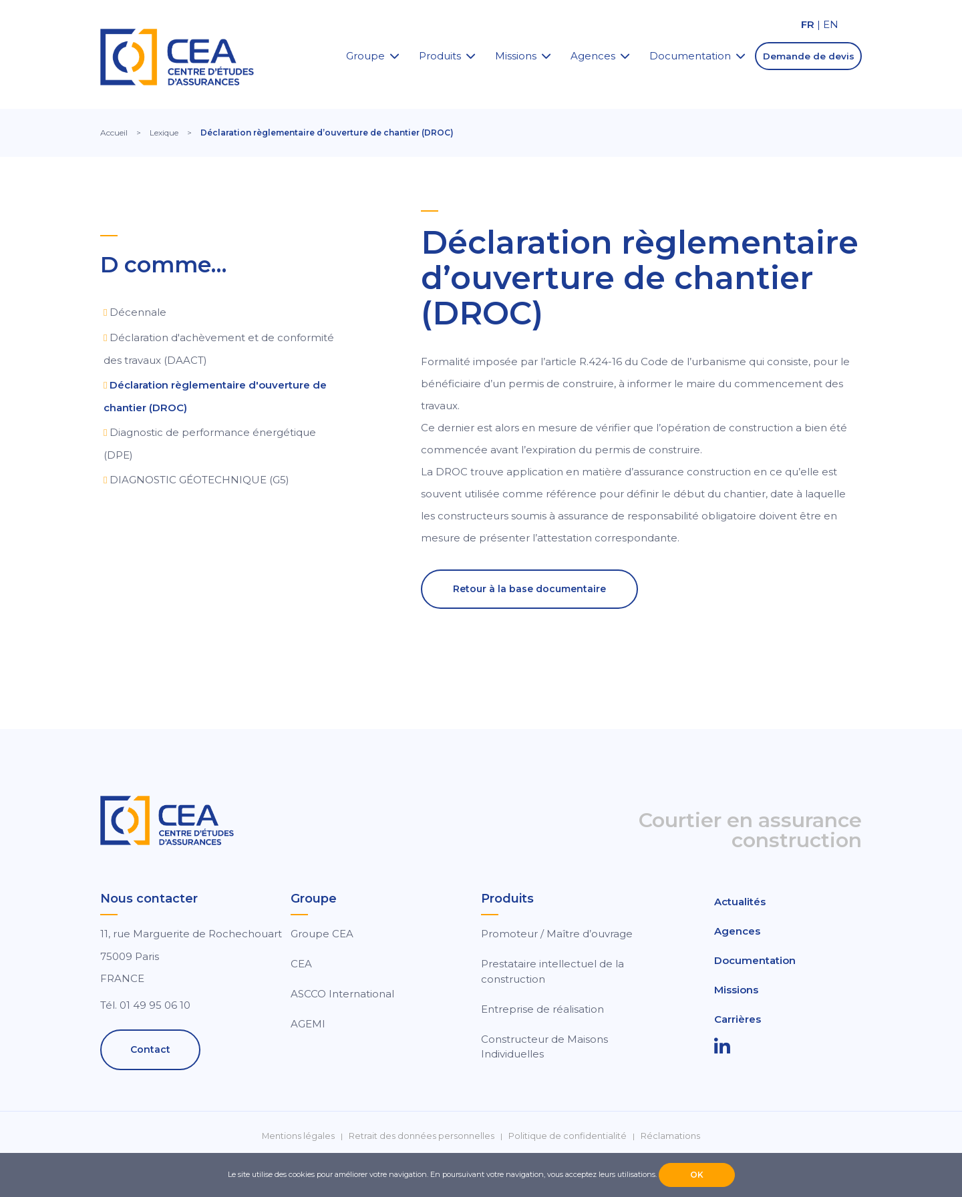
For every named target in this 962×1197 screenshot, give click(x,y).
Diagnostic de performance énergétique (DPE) (210, 443)
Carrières (737, 1019)
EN (830, 24)
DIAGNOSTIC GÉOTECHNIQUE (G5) (199, 479)
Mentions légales (298, 1136)
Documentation (690, 55)
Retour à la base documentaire (529, 589)
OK (696, 1175)
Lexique (164, 133)
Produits (440, 55)
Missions (515, 55)
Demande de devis (808, 56)
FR (807, 24)
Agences (593, 55)
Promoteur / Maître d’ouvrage (557, 933)
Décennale (138, 312)
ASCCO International (342, 993)
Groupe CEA (322, 933)
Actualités (740, 901)
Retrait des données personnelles (421, 1136)
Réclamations (670, 1136)
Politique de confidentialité (567, 1136)
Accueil (114, 133)
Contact (150, 1049)
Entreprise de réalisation (542, 1009)
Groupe (365, 55)
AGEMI (308, 1023)
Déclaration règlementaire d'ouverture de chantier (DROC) (215, 396)
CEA (301, 963)
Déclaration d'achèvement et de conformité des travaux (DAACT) (219, 349)
